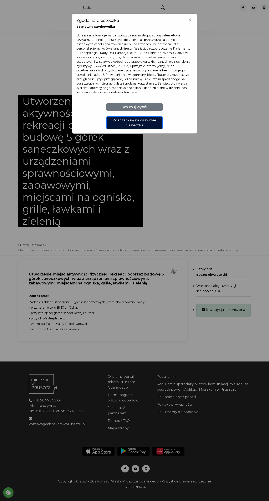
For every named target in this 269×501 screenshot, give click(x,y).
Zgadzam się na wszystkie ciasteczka (134, 122)
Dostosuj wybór (134, 107)
